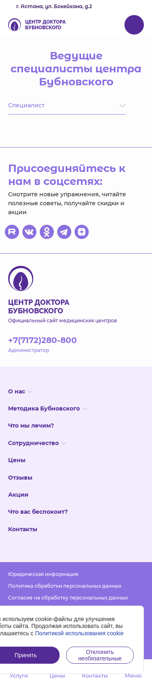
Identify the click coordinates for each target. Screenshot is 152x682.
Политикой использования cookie (79, 633)
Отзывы (20, 477)
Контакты (22, 529)
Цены (17, 460)
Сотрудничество (37, 443)
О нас (20, 391)
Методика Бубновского (47, 408)
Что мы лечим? (31, 425)
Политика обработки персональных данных (64, 586)
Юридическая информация (43, 574)
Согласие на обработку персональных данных (68, 598)
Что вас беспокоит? (38, 511)
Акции (18, 494)
